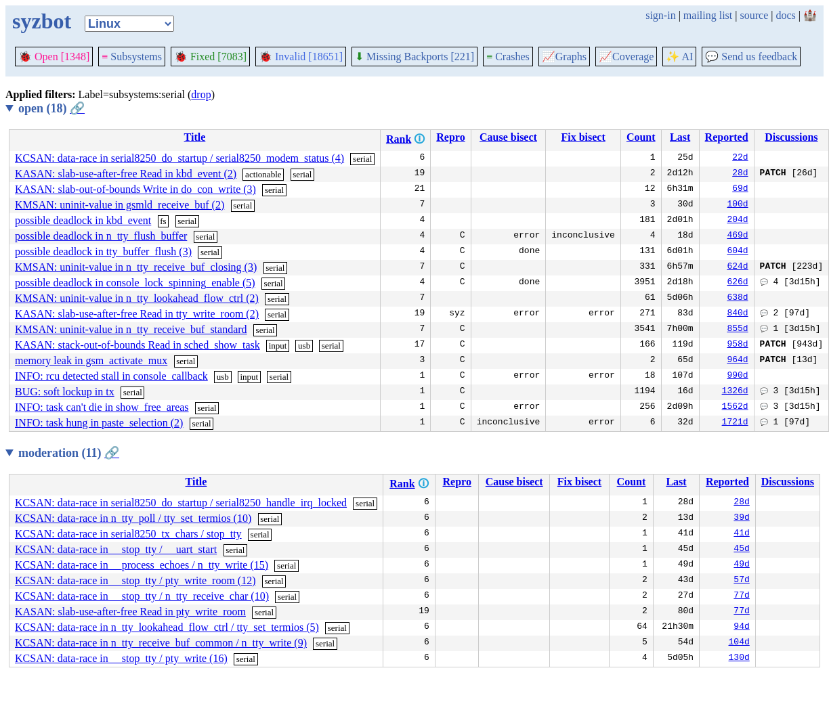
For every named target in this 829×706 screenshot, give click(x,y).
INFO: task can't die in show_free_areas (102, 407)
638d (737, 298)
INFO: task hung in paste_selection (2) (99, 422)
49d (741, 565)
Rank (398, 139)
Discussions (791, 137)
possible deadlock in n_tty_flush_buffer (101, 236)
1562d (735, 407)
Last (680, 137)
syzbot (41, 21)
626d (737, 283)
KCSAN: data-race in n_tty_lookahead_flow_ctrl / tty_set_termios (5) (167, 627)
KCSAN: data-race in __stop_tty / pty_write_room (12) (135, 580)
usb (304, 345)
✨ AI (679, 56)
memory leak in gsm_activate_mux (91, 360)
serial (362, 159)
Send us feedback (751, 56)
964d (737, 361)
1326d (735, 392)
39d (741, 518)
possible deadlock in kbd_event (83, 220)
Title (195, 137)
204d (737, 221)
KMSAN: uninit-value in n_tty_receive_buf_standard (131, 329)
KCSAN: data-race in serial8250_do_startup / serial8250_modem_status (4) (179, 158)
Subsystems (132, 56)
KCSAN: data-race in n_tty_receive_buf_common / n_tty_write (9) (161, 642)
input (278, 345)
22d (740, 158)
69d (740, 189)
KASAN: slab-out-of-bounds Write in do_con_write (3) (135, 189)
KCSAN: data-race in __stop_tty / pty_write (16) (121, 658)
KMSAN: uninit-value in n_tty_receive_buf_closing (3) (136, 267)
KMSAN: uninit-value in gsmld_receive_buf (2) (119, 205)
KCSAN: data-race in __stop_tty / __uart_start (116, 549)
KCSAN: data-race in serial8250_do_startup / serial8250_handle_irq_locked (181, 502)
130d (739, 659)
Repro (450, 137)
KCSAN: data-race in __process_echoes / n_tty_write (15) (141, 565)
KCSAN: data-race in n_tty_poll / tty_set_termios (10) (133, 518)
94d (741, 627)
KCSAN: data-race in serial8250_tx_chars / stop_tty (128, 533)
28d (740, 174)
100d (737, 205)
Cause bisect (508, 137)
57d (741, 581)
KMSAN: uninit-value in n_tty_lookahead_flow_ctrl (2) (137, 298)
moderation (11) (68, 453)
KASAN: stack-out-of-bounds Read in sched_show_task (137, 345)
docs (785, 15)
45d (741, 550)
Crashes (508, 56)
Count (641, 137)
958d (737, 345)
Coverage (626, 56)
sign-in (660, 15)
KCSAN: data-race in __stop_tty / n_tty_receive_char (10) (142, 596)
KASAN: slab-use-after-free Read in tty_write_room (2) (137, 313)
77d (741, 596)
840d (737, 314)
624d (737, 267)
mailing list (707, 15)
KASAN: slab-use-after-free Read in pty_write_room (130, 611)
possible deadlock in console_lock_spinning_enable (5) (135, 282)
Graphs (564, 56)
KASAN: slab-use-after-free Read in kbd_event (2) (125, 173)
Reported (726, 137)
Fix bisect (583, 137)
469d (737, 236)
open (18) (51, 108)
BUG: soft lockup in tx (64, 391)
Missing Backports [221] (414, 56)
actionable (263, 174)
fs (163, 221)
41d (741, 534)
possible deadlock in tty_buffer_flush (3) (103, 251)
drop (201, 94)
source (754, 15)
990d (737, 376)
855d (737, 330)
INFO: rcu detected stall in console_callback (111, 376)
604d (737, 252)
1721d (735, 423)
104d (739, 643)
